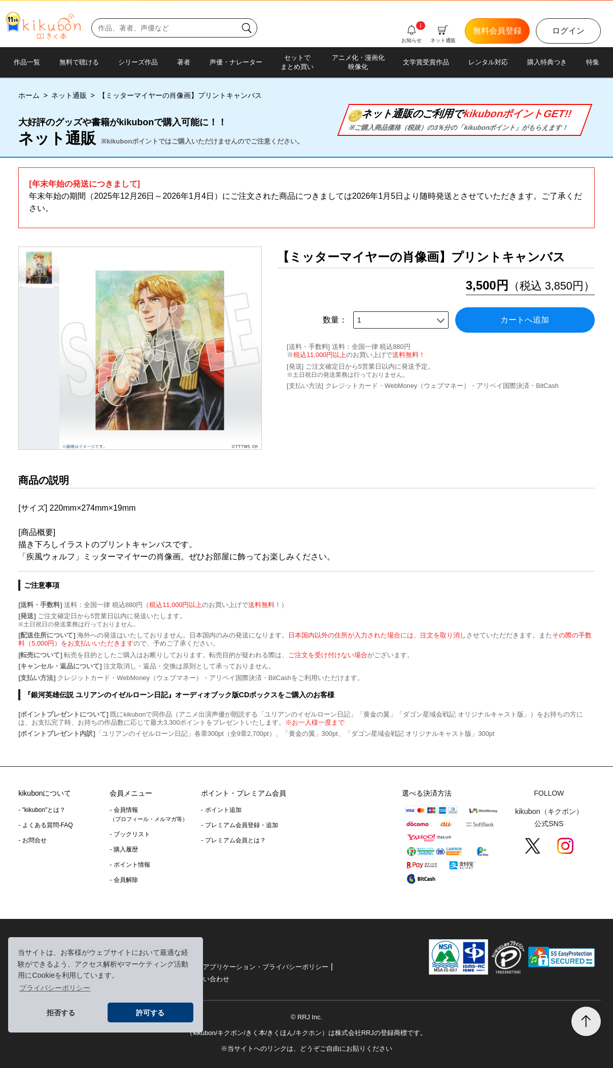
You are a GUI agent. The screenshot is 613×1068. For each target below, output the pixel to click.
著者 (183, 62)
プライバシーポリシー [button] (54, 988)
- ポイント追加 (221, 809)
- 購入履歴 (124, 849)
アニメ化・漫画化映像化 (358, 62)
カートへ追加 (524, 319)
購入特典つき (547, 62)
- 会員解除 (124, 879)
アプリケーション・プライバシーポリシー (265, 967)
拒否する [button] (61, 1013)
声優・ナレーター (236, 62)
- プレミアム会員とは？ (233, 840)
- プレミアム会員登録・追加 (239, 825)
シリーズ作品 (138, 62)
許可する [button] (150, 1013)
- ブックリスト (130, 834)
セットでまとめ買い (297, 62)
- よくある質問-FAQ (45, 825)
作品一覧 (27, 62)
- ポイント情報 (130, 864)
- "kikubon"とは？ (41, 809)
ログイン (568, 30)
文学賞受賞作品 (426, 62)
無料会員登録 (497, 30)
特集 (592, 62)
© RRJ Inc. (306, 1017)
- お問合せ (32, 840)
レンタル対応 (488, 62)
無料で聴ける (79, 62)
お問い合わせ (209, 979)
